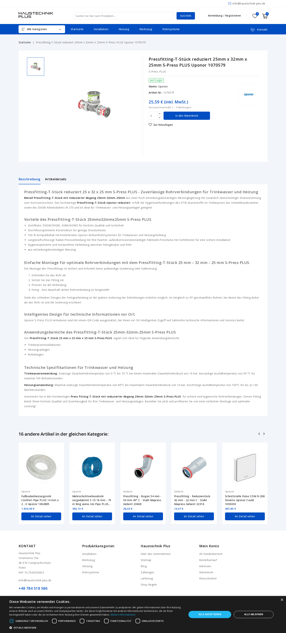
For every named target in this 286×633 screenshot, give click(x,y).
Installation (101, 29)
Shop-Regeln (149, 584)
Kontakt (27, 545)
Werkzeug (145, 29)
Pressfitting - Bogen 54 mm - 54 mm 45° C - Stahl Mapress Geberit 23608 (142, 500)
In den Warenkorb (186, 115)
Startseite (77, 29)
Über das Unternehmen (156, 553)
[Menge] (153, 116)
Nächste (264, 434)
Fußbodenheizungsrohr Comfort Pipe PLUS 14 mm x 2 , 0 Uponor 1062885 (40, 500)
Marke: (153, 86)
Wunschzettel (207, 578)
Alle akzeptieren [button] (210, 614)
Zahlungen (147, 572)
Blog (144, 566)
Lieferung (147, 578)
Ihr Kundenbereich (211, 553)
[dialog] (143, 614)
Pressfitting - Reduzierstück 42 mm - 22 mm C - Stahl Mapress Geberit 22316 (192, 500)
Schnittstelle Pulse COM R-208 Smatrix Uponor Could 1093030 (245, 500)
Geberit (128, 491)
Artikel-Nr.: (155, 92)
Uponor (163, 86)
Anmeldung (215, 15)
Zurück (259, 434)
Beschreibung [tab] (30, 179)
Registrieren (233, 15)
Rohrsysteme (171, 29)
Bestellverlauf (208, 559)
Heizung (124, 29)
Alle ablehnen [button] (253, 614)
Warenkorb (206, 572)
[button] (95, 627)
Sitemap (146, 559)
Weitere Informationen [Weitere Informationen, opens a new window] (123, 614)
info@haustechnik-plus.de (248, 3)
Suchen (185, 15)
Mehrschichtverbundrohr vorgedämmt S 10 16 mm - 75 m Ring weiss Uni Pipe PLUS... (91, 500)
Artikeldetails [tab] (55, 179)
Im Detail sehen (41, 516)
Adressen (205, 566)
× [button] (281, 600)
